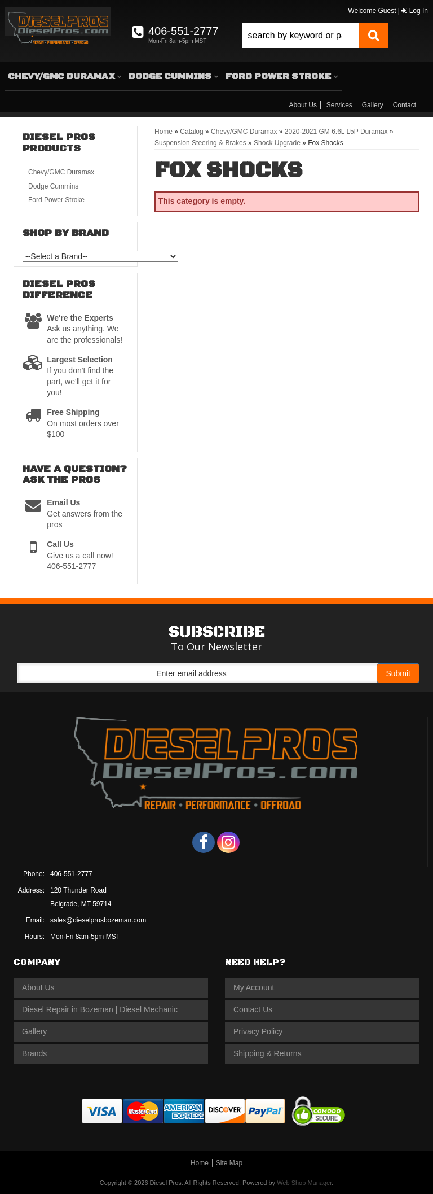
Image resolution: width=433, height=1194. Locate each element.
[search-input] (300, 35)
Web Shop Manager (304, 1182)
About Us (303, 105)
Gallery (372, 105)
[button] (315, 35)
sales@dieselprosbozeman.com (98, 920)
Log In (414, 11)
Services (339, 105)
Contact (404, 105)
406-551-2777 (71, 874)
